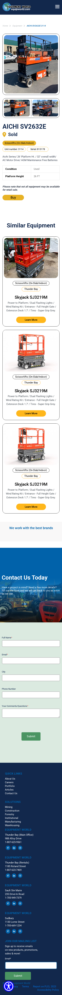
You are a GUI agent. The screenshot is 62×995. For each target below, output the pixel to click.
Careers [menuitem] (9, 782)
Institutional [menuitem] (11, 818)
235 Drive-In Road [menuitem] (14, 894)
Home (5, 26)
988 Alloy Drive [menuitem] (13, 838)
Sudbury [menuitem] (9, 918)
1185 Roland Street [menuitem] (15, 866)
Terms (25, 986)
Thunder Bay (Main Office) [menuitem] (19, 834)
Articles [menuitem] (9, 789)
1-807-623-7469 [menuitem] (13, 869)
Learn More (31, 319)
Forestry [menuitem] (9, 814)
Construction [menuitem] (12, 810)
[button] (18, 7)
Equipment (17, 26)
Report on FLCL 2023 (44, 986)
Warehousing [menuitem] (12, 825)
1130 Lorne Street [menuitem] (14, 921)
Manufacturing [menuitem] (13, 821)
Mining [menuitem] (8, 807)
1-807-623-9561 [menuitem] (13, 842)
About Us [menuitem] (10, 778)
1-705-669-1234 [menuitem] (13, 925)
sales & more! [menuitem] (12, 953)
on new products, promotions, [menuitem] (21, 949)
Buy (13, 197)
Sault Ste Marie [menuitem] (13, 890)
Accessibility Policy (48, 989)
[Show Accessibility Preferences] (8, 986)
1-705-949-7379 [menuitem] (13, 897)
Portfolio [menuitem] (10, 786)
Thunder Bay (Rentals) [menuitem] (17, 862)
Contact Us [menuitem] (11, 793)
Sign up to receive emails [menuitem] (19, 946)
